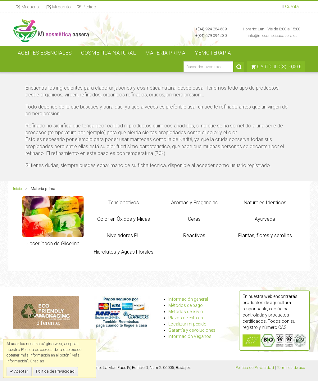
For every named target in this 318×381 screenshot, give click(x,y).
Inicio (17, 188)
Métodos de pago (185, 305)
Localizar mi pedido (187, 323)
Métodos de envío (185, 311)
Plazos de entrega (185, 317)
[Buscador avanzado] (208, 66)
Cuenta (292, 6)
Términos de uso (291, 367)
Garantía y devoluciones (192, 330)
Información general (188, 299)
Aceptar (20, 371)
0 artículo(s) (271, 66)
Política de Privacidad (254, 367)
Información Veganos (189, 336)
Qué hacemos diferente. (48, 319)
